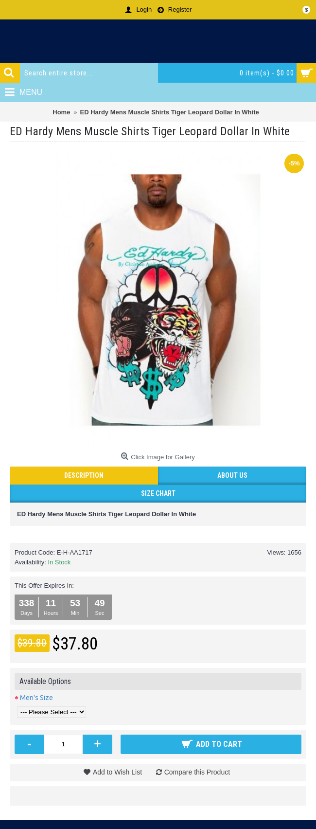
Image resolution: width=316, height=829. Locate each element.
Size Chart (158, 493)
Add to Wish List (117, 772)
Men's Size (36, 698)
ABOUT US (232, 475)
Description (84, 475)
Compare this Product (197, 772)
